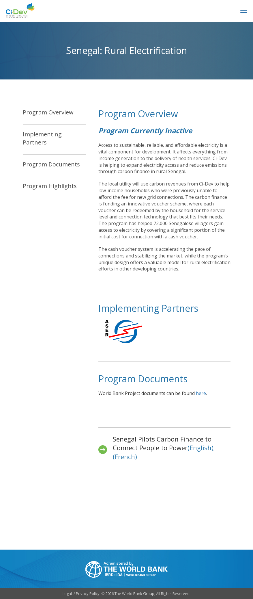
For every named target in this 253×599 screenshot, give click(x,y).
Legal (67, 593)
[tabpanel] (164, 199)
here (201, 393)
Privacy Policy (88, 593)
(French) (125, 456)
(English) (200, 447)
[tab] (54, 116)
